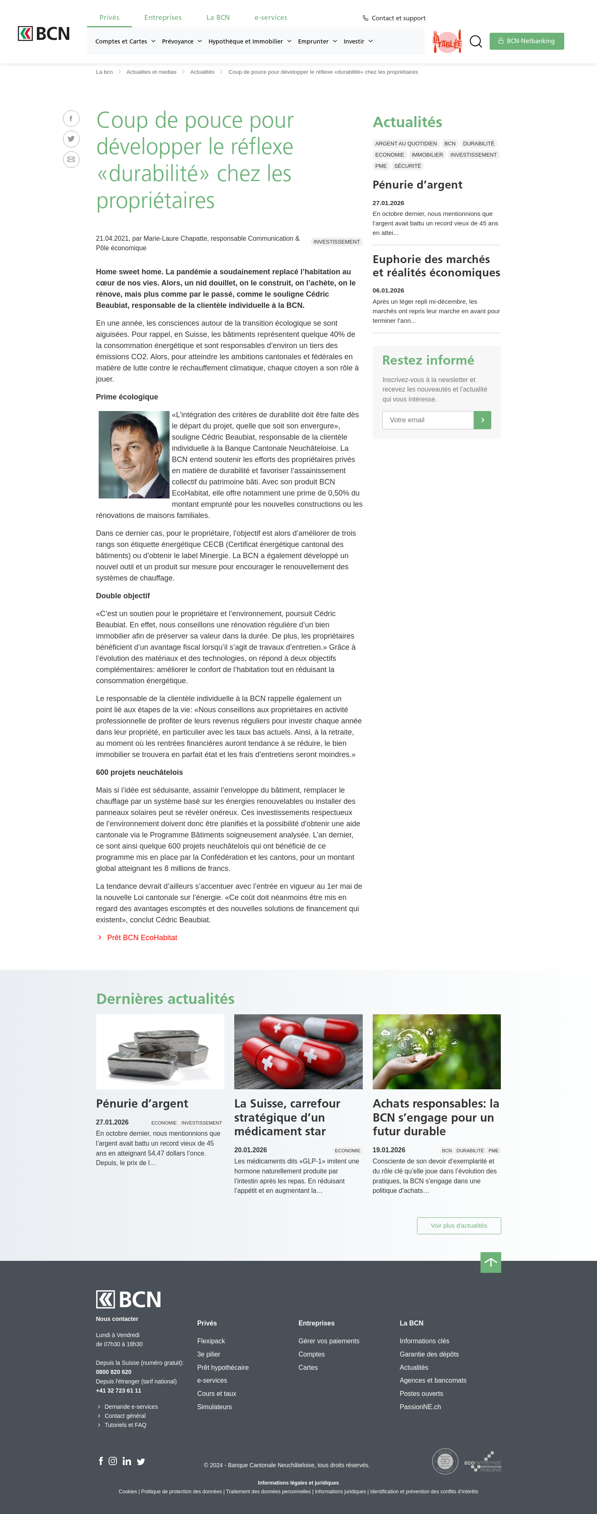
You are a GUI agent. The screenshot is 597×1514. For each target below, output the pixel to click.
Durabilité (479, 143)
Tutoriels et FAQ (121, 1425)
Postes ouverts (421, 1393)
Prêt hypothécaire (223, 1367)
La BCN (218, 17)
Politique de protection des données (181, 1492)
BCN (450, 143)
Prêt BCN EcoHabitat (136, 938)
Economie (389, 155)
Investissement (336, 242)
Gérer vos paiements (328, 1341)
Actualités (202, 72)
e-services (271, 17)
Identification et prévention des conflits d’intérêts (424, 1492)
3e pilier (209, 1354)
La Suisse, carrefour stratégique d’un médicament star (287, 1117)
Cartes (308, 1367)
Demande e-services (127, 1406)
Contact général (121, 1415)
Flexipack (211, 1341)
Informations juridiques (340, 1492)
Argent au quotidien (406, 143)
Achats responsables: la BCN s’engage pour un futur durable (436, 1117)
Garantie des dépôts (429, 1354)
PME (381, 166)
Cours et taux (216, 1393)
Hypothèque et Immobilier (246, 41)
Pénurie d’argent (419, 185)
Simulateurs (214, 1406)
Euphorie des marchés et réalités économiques (432, 276)
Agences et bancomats (433, 1380)
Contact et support (400, 18)
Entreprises (163, 17)
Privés (109, 17)
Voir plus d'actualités (459, 1225)
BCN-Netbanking (526, 41)
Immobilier (427, 155)
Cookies (128, 1492)
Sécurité (407, 166)
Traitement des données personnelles (268, 1492)
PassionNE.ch (420, 1406)
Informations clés (424, 1341)
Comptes (311, 1354)
